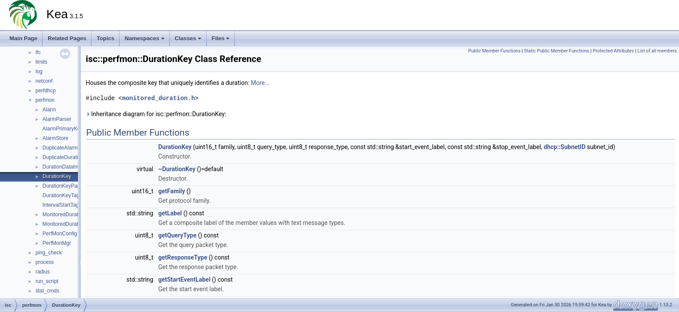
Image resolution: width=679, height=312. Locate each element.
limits (41, 62)
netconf (44, 81)
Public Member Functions (494, 51)
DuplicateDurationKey (67, 157)
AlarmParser (56, 119)
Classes (188, 38)
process (45, 262)
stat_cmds (47, 291)
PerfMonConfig (59, 234)
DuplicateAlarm (60, 148)
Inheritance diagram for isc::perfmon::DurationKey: (156, 113)
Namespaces (145, 38)
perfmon (45, 100)
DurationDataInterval (66, 167)
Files (221, 38)
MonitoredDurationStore (69, 224)
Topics (105, 38)
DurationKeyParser (64, 186)
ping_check (49, 253)
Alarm (49, 110)
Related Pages (67, 38)
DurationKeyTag (60, 195)
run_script (47, 281)
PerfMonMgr (56, 243)
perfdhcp (46, 91)
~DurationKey (176, 169)
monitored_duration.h (158, 98)
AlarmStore (55, 138)
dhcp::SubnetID (564, 146)
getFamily (171, 191)
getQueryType (177, 235)
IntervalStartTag (60, 205)
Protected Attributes (613, 51)
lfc (38, 52)
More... (260, 82)
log (39, 71)
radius (43, 272)
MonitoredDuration (63, 214)
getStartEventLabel (184, 279)
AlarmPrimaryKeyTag (66, 129)
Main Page (23, 38)
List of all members (657, 51)
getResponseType (182, 257)
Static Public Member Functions (556, 51)
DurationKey (56, 176)
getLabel (170, 213)
